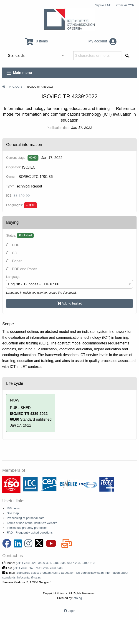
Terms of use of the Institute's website (32, 523)
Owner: (11, 176)
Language (13, 277)
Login (71, 610)
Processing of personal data (25, 518)
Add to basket (69, 303)
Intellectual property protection (27, 527)
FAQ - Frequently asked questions (30, 532)
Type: (10, 186)
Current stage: (16, 157)
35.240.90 (21, 196)
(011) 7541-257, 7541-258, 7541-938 (38, 568)
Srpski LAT (102, 5)
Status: (11, 235)
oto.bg (77, 598)
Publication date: (58, 128)
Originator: (13, 167)
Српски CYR (125, 5)
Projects (15, 86)
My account (102, 41)
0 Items (36, 41)
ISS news (13, 508)
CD (11, 253)
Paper (14, 261)
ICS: (9, 195)
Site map (13, 513)
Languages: (14, 205)
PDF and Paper (21, 269)
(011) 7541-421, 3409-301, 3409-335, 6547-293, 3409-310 (55, 563)
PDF (12, 245)
